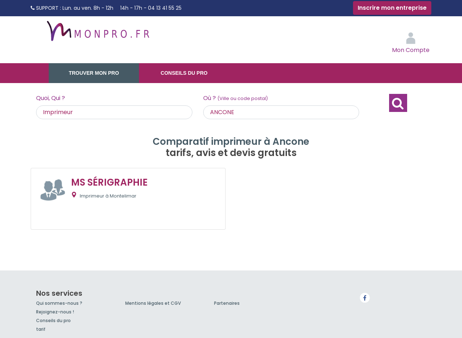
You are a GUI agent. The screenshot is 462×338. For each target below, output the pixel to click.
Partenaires (227, 303)
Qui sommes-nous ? (59, 303)
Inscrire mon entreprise (392, 8)
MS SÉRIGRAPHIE (109, 182)
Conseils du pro (184, 73)
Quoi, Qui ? (50, 98)
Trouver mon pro (94, 73)
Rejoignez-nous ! (55, 312)
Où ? (235, 98)
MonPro (97, 34)
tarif (40, 329)
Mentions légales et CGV (153, 303)
